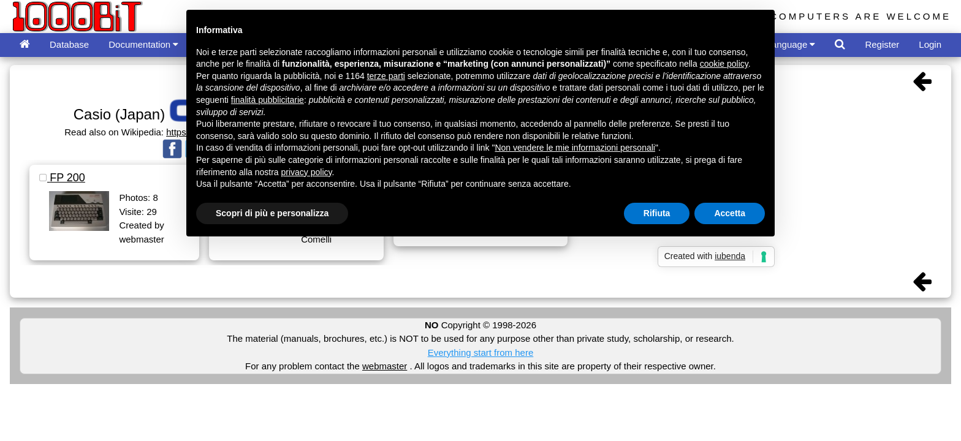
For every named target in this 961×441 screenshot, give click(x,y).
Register (882, 44)
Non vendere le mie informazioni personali (575, 148)
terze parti (386, 76)
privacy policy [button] (306, 172)
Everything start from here (481, 352)
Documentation (143, 44)
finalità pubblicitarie (267, 100)
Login (930, 44)
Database (69, 44)
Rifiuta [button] (657, 213)
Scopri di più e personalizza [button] (272, 213)
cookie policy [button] (724, 64)
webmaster (384, 366)
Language (791, 44)
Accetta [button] (729, 213)
